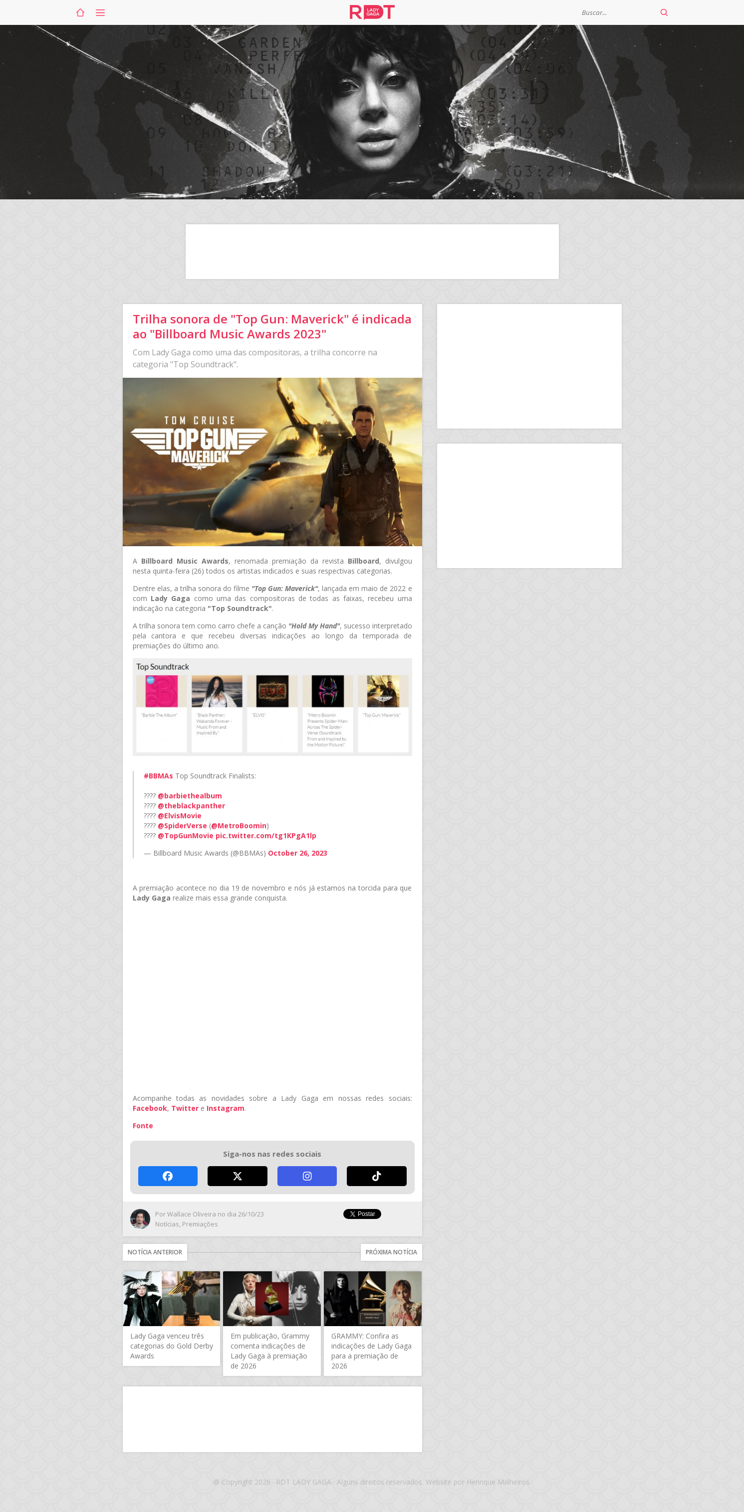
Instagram (226, 1108)
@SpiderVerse (182, 825)
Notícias (167, 1223)
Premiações (200, 1223)
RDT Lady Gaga (372, 12)
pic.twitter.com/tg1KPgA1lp (266, 835)
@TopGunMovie (186, 835)
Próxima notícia (391, 1252)
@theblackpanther (191, 805)
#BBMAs (158, 775)
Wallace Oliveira (191, 1214)
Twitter (185, 1108)
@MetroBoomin (238, 825)
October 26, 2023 (297, 853)
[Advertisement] (372, 251)
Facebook (150, 1108)
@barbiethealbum (190, 795)
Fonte (143, 1125)
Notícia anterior (155, 1252)
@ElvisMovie (180, 815)
